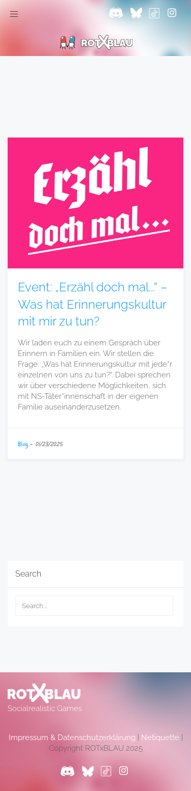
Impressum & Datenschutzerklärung (72, 737)
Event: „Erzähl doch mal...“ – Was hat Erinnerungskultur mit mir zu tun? (92, 304)
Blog (23, 444)
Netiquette (160, 737)
